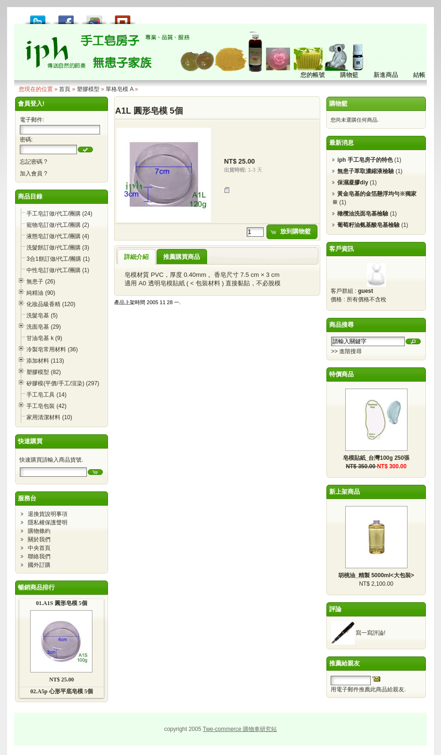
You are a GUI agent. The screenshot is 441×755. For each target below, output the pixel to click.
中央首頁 (39, 548)
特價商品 (341, 374)
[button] (85, 150)
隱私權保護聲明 (47, 522)
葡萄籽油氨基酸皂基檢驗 (368, 225)
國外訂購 (39, 565)
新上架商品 (344, 491)
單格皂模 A (119, 89)
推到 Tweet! (38, 17)
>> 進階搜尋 (346, 351)
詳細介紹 (136, 256)
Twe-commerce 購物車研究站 (240, 729)
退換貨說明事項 (47, 514)
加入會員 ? (33, 173)
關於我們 (39, 539)
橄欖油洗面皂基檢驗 (362, 213)
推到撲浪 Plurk (122, 17)
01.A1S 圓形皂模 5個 (61, 603)
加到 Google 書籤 (94, 17)
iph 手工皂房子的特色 (364, 160)
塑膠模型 (88, 89)
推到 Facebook (66, 17)
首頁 (64, 89)
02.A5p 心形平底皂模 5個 (61, 691)
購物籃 (338, 103)
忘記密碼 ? (33, 161)
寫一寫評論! (370, 633)
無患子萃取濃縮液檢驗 (365, 171)
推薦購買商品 (181, 256)
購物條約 (39, 531)
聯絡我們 (39, 556)
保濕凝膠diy (352, 182)
